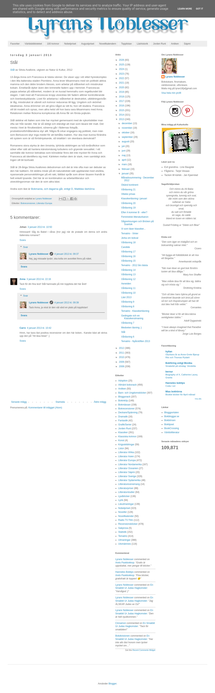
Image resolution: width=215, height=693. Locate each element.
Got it (199, 8)
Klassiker (123, 432)
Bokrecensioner (28, 203)
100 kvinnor (53, 43)
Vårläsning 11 (128, 288)
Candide (125, 247)
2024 (122, 69)
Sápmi (187, 43)
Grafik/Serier (124, 424)
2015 (122, 110)
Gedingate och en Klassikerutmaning (132, 317)
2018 (122, 96)
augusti (126, 141)
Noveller (122, 512)
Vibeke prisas (128, 194)
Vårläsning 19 (128, 207)
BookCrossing (171, 428)
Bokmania (37, 188)
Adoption (122, 380)
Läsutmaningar (126, 504)
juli (123, 146)
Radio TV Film (125, 520)
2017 (122, 101)
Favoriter (15, 43)
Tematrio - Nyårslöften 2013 (135, 341)
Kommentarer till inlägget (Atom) (45, 407)
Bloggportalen (171, 412)
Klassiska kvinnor (127, 436)
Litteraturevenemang (129, 484)
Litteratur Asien (126, 456)
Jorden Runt (159, 43)
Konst (121, 440)
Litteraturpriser (125, 488)
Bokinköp (123, 400)
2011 (122, 352)
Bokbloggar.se (171, 416)
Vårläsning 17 (128, 251)
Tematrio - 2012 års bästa (134, 265)
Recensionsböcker (128, 524)
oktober (126, 132)
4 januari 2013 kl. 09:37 (66, 254)
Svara (23, 240)
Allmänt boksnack (127, 384)
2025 (122, 64)
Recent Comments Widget (144, 650)
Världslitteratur (171, 432)
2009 (122, 362)
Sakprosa (123, 528)
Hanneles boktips (124, 572)
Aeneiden (126, 283)
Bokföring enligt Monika (179, 363)
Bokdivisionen (122, 635)
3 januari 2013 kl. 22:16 (39, 279)
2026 (122, 60)
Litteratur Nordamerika (130, 464)
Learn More (185, 8)
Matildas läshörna (84, 188)
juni (124, 150)
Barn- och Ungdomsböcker (132, 392)
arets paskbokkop (124, 562)
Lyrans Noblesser (38, 254)
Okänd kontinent (129, 184)
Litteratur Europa (44, 203)
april (124, 160)
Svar (25, 247)
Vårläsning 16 (128, 256)
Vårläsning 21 (128, 189)
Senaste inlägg (19, 402)
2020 (122, 87)
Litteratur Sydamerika (129, 480)
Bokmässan (124, 404)
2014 (122, 114)
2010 (122, 357)
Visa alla (198, 399)
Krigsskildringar (126, 444)
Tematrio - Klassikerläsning (135, 311)
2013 (122, 119)
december (127, 123)
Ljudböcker (124, 496)
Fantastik (123, 420)
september (127, 137)
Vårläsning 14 (128, 270)
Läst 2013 (126, 297)
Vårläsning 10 (128, 292)
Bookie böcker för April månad (180, 394)
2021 (122, 82)
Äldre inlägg (100, 402)
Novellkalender (126, 516)
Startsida (60, 402)
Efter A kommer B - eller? (134, 212)
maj (124, 155)
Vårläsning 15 (128, 260)
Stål (12, 69)
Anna (22, 279)
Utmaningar (124, 540)
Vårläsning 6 (127, 336)
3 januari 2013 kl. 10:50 (40, 227)
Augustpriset (87, 43)
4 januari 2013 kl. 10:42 (39, 328)
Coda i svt (171, 386)
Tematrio (122, 536)
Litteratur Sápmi (126, 472)
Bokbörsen (170, 420)
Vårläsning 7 (127, 323)
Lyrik (120, 500)
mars (125, 164)
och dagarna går (53, 188)
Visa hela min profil (171, 93)
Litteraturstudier (126, 492)
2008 (122, 366)
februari (126, 169)
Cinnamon (120, 623)
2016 (122, 105)
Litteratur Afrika (126, 452)
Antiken (175, 43)
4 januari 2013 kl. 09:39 (66, 302)
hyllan (169, 351)
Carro (23, 328)
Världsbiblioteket (33, 43)
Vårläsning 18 (128, 242)
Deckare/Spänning (128, 412)
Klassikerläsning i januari (134, 198)
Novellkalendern (107, 43)
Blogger (112, 683)
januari (125, 173)
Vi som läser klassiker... (133, 228)
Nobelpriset (70, 43)
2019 (122, 92)
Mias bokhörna (174, 391)
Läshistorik (142, 43)
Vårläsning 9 (127, 301)
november (127, 127)
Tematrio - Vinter (129, 233)
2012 (122, 348)
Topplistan (126, 43)
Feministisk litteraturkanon (134, 217)
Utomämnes (124, 543)
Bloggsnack (124, 396)
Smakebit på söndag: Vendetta (181, 366)
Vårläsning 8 (127, 306)
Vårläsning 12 (128, 279)
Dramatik (123, 416)
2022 (122, 78)
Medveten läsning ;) (131, 327)
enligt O (68, 188)
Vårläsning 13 (128, 274)
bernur (169, 371)
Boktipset (169, 424)
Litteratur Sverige (127, 476)
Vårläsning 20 (128, 203)
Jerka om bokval (129, 238)
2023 (122, 73)
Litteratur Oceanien (128, 468)
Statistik (122, 532)
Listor (121, 448)
